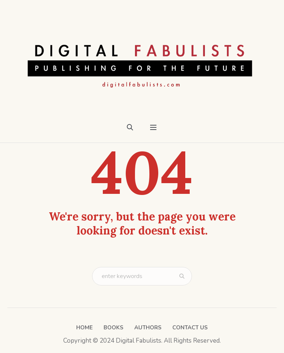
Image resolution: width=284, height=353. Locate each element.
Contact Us (190, 327)
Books (114, 327)
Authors (148, 327)
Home (84, 327)
